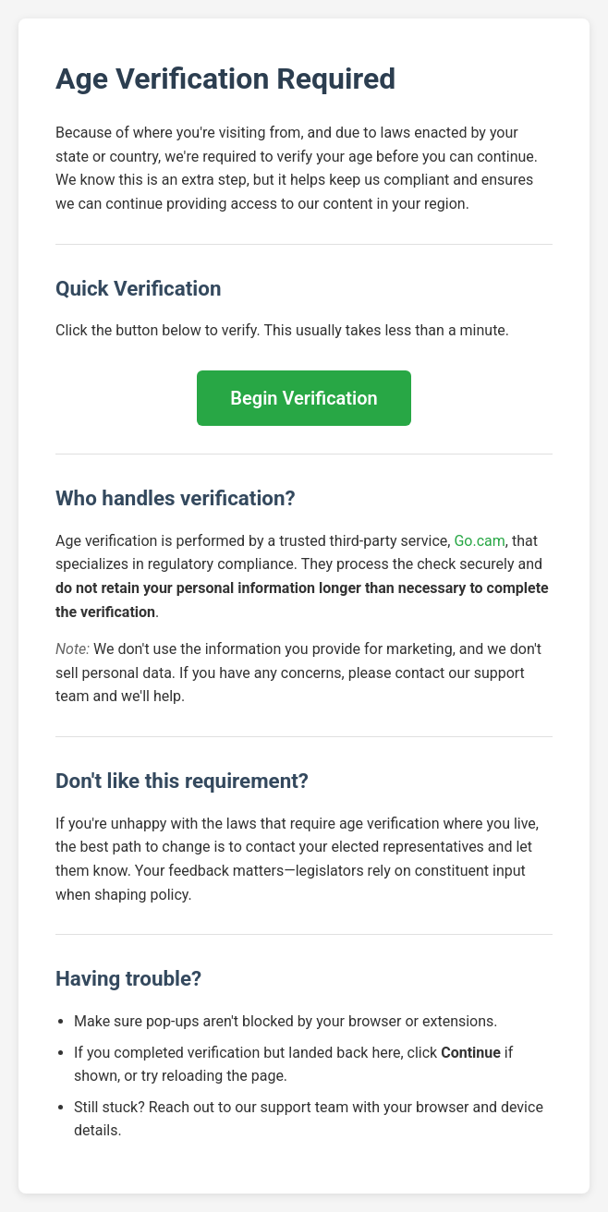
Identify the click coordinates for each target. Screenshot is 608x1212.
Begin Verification (303, 398)
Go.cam (479, 541)
